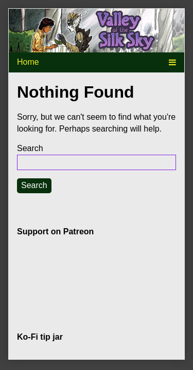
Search (30, 148)
